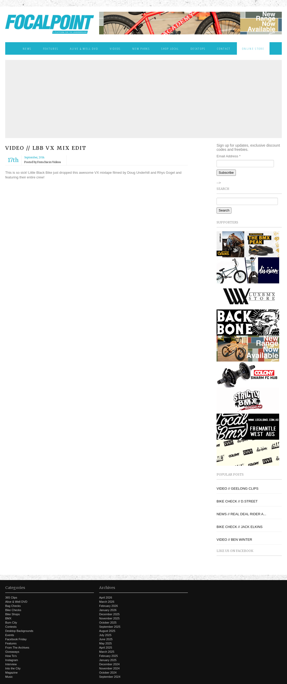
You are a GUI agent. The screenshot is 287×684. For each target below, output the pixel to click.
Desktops (198, 48)
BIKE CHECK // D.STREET (237, 501)
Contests (10, 626)
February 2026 (108, 605)
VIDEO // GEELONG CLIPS (237, 488)
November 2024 (109, 668)
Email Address (229, 156)
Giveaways (12, 651)
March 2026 (106, 601)
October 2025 (108, 622)
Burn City (11, 622)
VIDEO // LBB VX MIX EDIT (45, 148)
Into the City (13, 668)
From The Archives (17, 647)
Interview (11, 664)
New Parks (141, 48)
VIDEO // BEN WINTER (234, 540)
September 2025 (109, 626)
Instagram (11, 660)
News (27, 48)
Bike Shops (12, 614)
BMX (8, 618)
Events (9, 635)
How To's (11, 655)
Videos (115, 48)
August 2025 (107, 630)
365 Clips (11, 597)
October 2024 (108, 672)
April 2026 (105, 597)
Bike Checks (13, 610)
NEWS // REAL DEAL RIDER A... (241, 514)
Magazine (11, 672)
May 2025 (105, 643)
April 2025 (105, 647)
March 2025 (106, 651)
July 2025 (105, 635)
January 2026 (108, 610)
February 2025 (108, 655)
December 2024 (109, 664)
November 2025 (109, 618)
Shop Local (170, 48)
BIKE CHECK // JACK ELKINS (239, 527)
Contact (223, 48)
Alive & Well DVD (84, 48)
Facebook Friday (16, 639)
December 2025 (109, 614)
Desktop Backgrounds (19, 630)
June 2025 (105, 639)
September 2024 (109, 676)
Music (9, 676)
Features (50, 48)
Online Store (253, 48)
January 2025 (108, 660)
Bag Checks (13, 605)
